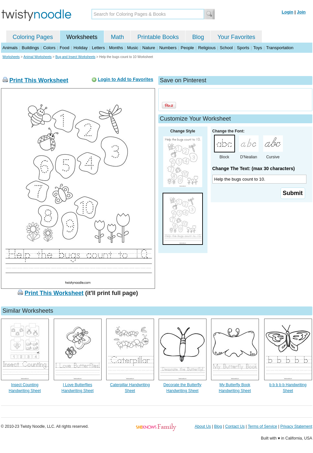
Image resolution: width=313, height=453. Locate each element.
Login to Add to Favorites (125, 79)
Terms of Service (262, 426)
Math (117, 37)
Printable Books (158, 37)
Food (64, 47)
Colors (49, 47)
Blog (198, 37)
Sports (243, 47)
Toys (257, 47)
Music (132, 47)
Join (301, 12)
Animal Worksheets (38, 57)
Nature (148, 47)
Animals (10, 47)
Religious (206, 47)
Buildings (30, 47)
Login (287, 12)
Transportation (279, 47)
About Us (203, 426)
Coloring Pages (33, 37)
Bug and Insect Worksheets (75, 57)
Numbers (168, 47)
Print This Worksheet (39, 80)
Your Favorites (236, 37)
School (226, 47)
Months (116, 47)
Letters (98, 47)
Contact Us (235, 426)
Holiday (80, 47)
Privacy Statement (296, 426)
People (187, 47)
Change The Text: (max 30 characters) (253, 168)
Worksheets (82, 37)
